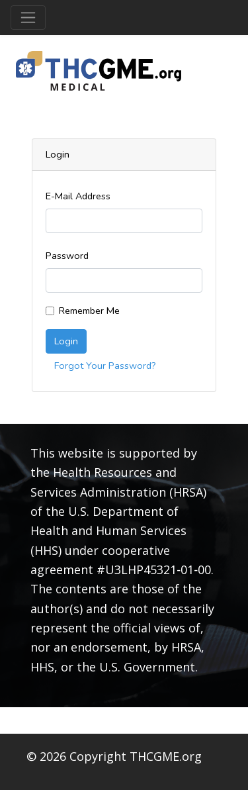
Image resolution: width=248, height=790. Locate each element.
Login (66, 341)
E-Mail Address (78, 196)
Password (67, 255)
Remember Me (89, 310)
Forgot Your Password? (105, 365)
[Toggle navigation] (28, 17)
